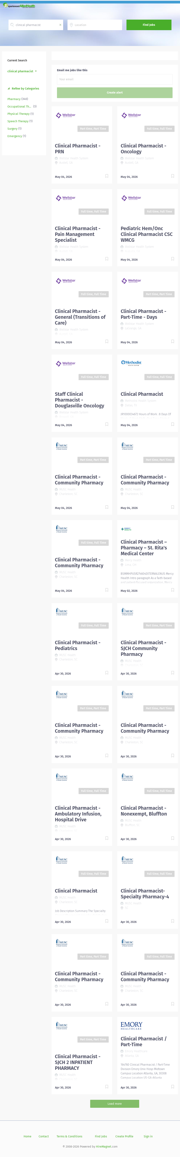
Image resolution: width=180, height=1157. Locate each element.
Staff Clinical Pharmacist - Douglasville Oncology (79, 400)
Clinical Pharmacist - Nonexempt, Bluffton (144, 811)
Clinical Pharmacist (142, 394)
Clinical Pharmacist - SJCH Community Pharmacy (143, 648)
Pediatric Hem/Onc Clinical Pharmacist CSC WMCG (147, 234)
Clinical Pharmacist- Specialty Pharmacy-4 (145, 894)
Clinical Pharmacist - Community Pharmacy (79, 480)
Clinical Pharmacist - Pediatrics (78, 645)
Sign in (148, 1136)
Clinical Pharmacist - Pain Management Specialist (78, 234)
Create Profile (124, 1136)
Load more (115, 1103)
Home (27, 1136)
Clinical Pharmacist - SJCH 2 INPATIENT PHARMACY (78, 1062)
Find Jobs (149, 25)
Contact (44, 1136)
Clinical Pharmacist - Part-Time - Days (143, 314)
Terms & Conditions (69, 1136)
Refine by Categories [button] (25, 88)
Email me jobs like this (72, 70)
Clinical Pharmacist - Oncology (143, 149)
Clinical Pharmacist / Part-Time (144, 1041)
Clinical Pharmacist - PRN (78, 149)
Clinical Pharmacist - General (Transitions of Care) (80, 317)
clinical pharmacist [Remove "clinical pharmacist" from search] (20, 71)
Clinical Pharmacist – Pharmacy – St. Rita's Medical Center (144, 548)
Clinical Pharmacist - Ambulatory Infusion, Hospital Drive (78, 814)
